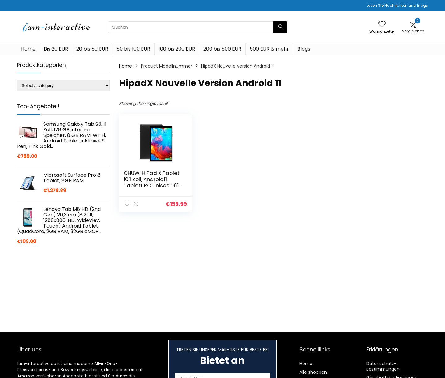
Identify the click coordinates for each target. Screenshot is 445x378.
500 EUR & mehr (269, 48)
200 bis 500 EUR (222, 48)
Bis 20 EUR (56, 48)
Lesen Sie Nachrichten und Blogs (397, 5)
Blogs (303, 48)
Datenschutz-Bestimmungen (383, 366)
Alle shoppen (313, 372)
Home (28, 48)
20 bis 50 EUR (92, 48)
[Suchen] (280, 27)
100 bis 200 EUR (177, 48)
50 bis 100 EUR (133, 48)
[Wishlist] (382, 24)
